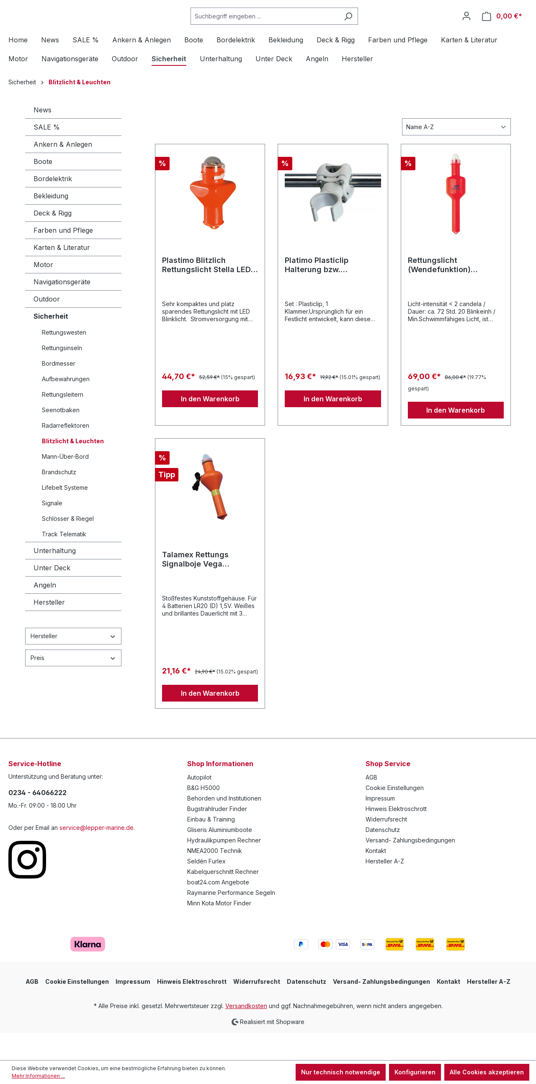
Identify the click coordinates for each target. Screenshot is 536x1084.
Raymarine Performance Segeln (231, 920)
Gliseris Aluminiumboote (219, 857)
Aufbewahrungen (66, 406)
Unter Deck (52, 595)
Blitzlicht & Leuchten (73, 468)
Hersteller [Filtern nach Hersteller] (73, 663)
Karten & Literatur (62, 275)
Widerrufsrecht (386, 846)
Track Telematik (64, 561)
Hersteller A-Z (385, 888)
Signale (52, 530)
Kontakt (376, 878)
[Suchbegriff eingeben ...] (285, 30)
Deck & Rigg (53, 241)
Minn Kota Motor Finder (219, 930)
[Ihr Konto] (466, 29)
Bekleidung (51, 223)
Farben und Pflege (63, 258)
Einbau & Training (211, 846)
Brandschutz (59, 499)
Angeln (45, 612)
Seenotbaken (61, 437)
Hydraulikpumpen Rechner (224, 867)
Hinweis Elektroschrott (396, 836)
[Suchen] (369, 30)
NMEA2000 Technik (214, 878)
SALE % (47, 155)
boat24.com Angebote (218, 909)
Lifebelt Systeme (65, 515)
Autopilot (199, 804)
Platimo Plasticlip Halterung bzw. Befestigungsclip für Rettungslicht (323, 292)
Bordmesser (58, 391)
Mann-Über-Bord (65, 484)
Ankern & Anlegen (63, 172)
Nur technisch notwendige (340, 1072)
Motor (43, 292)
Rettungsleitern (62, 422)
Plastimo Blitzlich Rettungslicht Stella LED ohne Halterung (206, 292)
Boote (43, 189)
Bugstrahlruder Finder (217, 836)
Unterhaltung (55, 578)
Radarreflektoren (65, 453)
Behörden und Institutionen (224, 825)
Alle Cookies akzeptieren (487, 1072)
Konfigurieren (415, 1072)
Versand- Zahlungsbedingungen (410, 867)
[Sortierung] (456, 154)
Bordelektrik (53, 206)
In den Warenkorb (210, 426)
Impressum (380, 825)
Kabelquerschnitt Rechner (223, 899)
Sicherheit (51, 344)
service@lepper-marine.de (96, 855)
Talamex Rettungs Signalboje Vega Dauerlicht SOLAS (195, 587)
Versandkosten (246, 1033)
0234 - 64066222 (37, 820)
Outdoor (47, 326)
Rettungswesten (64, 360)
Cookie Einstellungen (395, 815)
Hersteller (49, 630)
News (43, 137)
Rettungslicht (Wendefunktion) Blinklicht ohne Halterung (455, 292)
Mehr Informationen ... (38, 1076)
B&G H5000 (203, 815)
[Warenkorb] (502, 30)
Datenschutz (383, 857)
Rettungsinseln (62, 375)
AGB (371, 804)
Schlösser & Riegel (68, 546)
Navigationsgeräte (62, 309)
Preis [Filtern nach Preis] (73, 685)
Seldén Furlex (206, 888)
